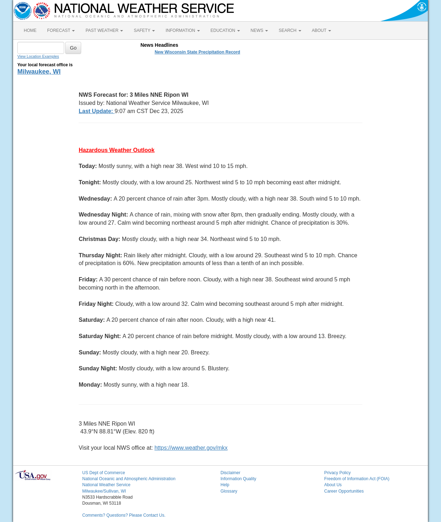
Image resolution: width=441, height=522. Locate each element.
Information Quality (238, 478)
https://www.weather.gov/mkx (191, 448)
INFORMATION (183, 30)
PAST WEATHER (104, 30)
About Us (333, 484)
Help (224, 484)
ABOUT (321, 30)
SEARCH (290, 30)
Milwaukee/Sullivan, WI (104, 491)
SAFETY (144, 30)
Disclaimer (230, 472)
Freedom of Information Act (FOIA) (357, 478)
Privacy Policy (337, 472)
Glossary (228, 491)
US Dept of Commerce (103, 472)
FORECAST (61, 30)
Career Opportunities (344, 491)
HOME (30, 30)
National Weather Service (106, 484)
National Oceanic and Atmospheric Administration (128, 478)
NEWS (259, 30)
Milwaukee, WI (39, 71)
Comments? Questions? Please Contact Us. (124, 515)
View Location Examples (38, 56)
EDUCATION (225, 30)
